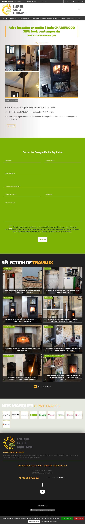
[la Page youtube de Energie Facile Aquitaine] (81, 2)
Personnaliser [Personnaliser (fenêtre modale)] (34, 521)
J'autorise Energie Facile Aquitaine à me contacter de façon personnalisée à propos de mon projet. (43, 227)
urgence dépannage (57, 478)
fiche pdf (12, 126)
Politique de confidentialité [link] (49, 521)
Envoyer (42, 239)
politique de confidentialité (63, 232)
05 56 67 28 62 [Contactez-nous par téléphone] (30, 477)
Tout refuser (79, 518)
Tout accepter (67, 518)
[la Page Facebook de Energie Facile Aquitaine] (77, 2)
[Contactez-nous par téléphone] (70, 2)
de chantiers (44, 386)
